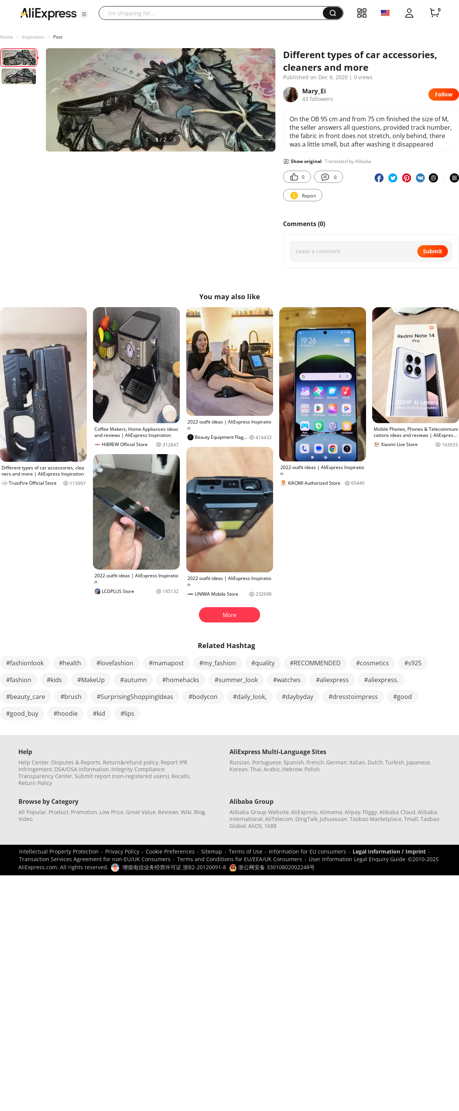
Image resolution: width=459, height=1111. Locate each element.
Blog (199, 812)
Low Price (111, 812)
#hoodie (66, 713)
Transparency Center (45, 776)
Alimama (331, 812)
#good (402, 696)
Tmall (411, 819)
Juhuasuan (333, 819)
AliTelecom (279, 819)
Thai (255, 769)
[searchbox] (213, 13)
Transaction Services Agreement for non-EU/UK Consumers (95, 859)
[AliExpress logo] (48, 13)
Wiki (186, 812)
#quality (263, 663)
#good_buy (22, 713)
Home (6, 37)
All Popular (32, 812)
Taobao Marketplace (376, 819)
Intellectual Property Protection (59, 851)
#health (70, 663)
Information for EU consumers (307, 851)
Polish (312, 769)
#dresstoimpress (353, 696)
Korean (239, 769)
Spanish (293, 762)
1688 (270, 825)
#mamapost (166, 663)
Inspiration (33, 37)
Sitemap (211, 851)
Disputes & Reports (76, 762)
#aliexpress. (381, 680)
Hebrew (292, 769)
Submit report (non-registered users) (122, 776)
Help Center (33, 762)
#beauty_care (25, 696)
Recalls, (181, 776)
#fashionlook (25, 663)
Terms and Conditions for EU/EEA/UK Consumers (239, 859)
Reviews (168, 812)
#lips (127, 713)
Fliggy (370, 812)
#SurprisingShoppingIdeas (135, 696)
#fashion (18, 680)
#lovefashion (114, 663)
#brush (70, 696)
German (336, 762)
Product (58, 812)
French (315, 762)
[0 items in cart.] (434, 13)
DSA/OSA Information (81, 769)
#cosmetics (372, 663)
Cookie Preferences (170, 851)
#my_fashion (217, 663)
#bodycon (203, 696)
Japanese (418, 762)
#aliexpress (332, 680)
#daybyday (297, 696)
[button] (84, 14)
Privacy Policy (122, 851)
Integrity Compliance (137, 769)
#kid (99, 713)
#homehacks (180, 680)
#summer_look (236, 680)
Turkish (394, 762)
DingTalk (306, 819)
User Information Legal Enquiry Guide (357, 859)
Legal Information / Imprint (389, 851)
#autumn (133, 680)
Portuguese (266, 762)
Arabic (272, 769)
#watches (287, 680)
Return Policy (35, 783)
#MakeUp (91, 680)
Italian (357, 762)
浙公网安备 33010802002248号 (272, 867)
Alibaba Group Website (259, 812)
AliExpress (304, 812)
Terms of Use (245, 851)
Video (25, 819)
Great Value (141, 812)
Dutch (375, 762)
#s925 (413, 663)
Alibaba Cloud (397, 812)
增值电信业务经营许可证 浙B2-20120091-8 (174, 867)
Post (57, 37)
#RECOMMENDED (315, 663)
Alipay (352, 812)
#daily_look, (250, 696)
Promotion (84, 812)
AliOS (255, 825)
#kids (54, 680)
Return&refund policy (130, 762)
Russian (240, 762)
